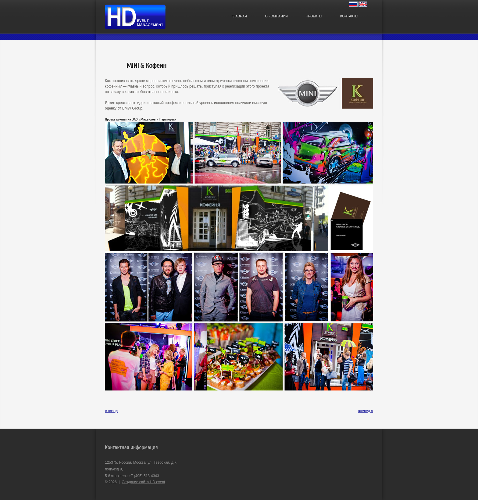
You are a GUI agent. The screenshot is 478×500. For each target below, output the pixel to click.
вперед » (365, 411)
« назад (111, 411)
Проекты (314, 16)
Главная (239, 16)
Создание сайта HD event (143, 482)
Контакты (349, 16)
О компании (276, 16)
